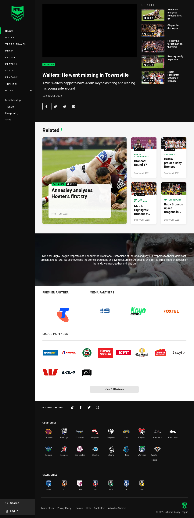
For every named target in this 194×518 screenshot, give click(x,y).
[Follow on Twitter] (89, 407)
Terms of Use (47, 507)
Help (88, 507)
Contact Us (99, 507)
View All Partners (114, 389)
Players (11, 63)
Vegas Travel (15, 44)
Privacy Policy (64, 507)
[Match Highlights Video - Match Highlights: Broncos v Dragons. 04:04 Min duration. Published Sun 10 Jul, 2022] (143, 203)
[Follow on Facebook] (80, 407)
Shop (8, 119)
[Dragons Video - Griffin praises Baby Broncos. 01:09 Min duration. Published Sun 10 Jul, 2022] (173, 157)
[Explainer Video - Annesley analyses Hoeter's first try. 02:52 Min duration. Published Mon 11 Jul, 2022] (84, 180)
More (18, 90)
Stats (9, 70)
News (9, 30)
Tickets (10, 106)
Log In (11, 511)
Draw (9, 50)
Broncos (49, 64)
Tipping (11, 83)
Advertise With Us (117, 507)
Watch (10, 37)
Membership (13, 100)
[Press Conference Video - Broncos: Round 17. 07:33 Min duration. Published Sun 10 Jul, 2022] (143, 157)
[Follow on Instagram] (97, 407)
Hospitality (12, 113)
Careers (79, 507)
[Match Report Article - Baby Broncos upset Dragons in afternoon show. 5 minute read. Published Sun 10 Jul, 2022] (173, 203)
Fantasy (11, 77)
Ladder (10, 57)
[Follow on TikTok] (72, 407)
